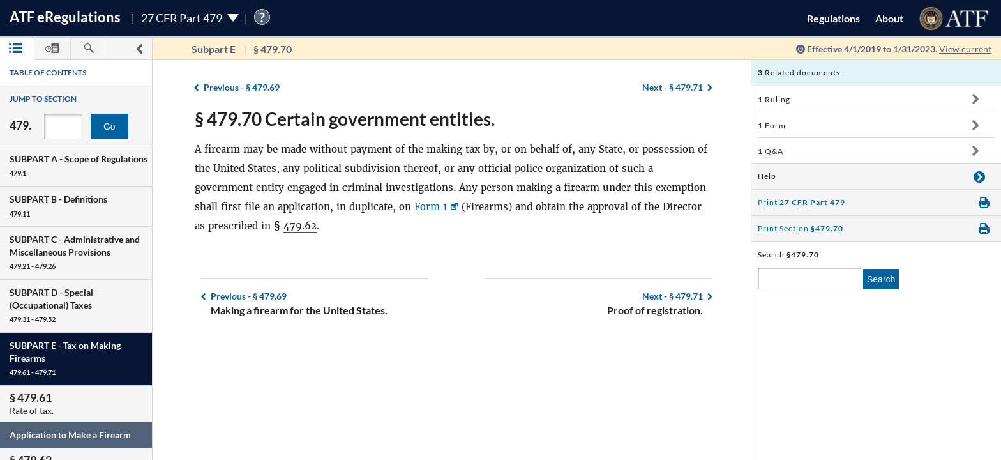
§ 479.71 (672, 87)
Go (109, 126)
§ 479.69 (242, 87)
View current (965, 48)
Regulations (833, 18)
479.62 (300, 226)
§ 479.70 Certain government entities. (345, 119)
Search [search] (881, 279)
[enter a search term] (809, 278)
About (889, 18)
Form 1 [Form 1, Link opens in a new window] (431, 207)
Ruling (774, 99)
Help (767, 176)
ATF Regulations (65, 17)
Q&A (770, 151)
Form (772, 125)
